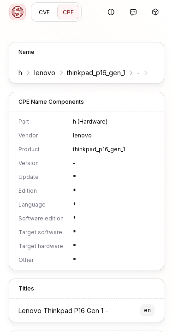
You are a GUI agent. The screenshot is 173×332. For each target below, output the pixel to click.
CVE (44, 12)
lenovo (44, 73)
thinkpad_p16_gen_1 (96, 73)
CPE (68, 12)
